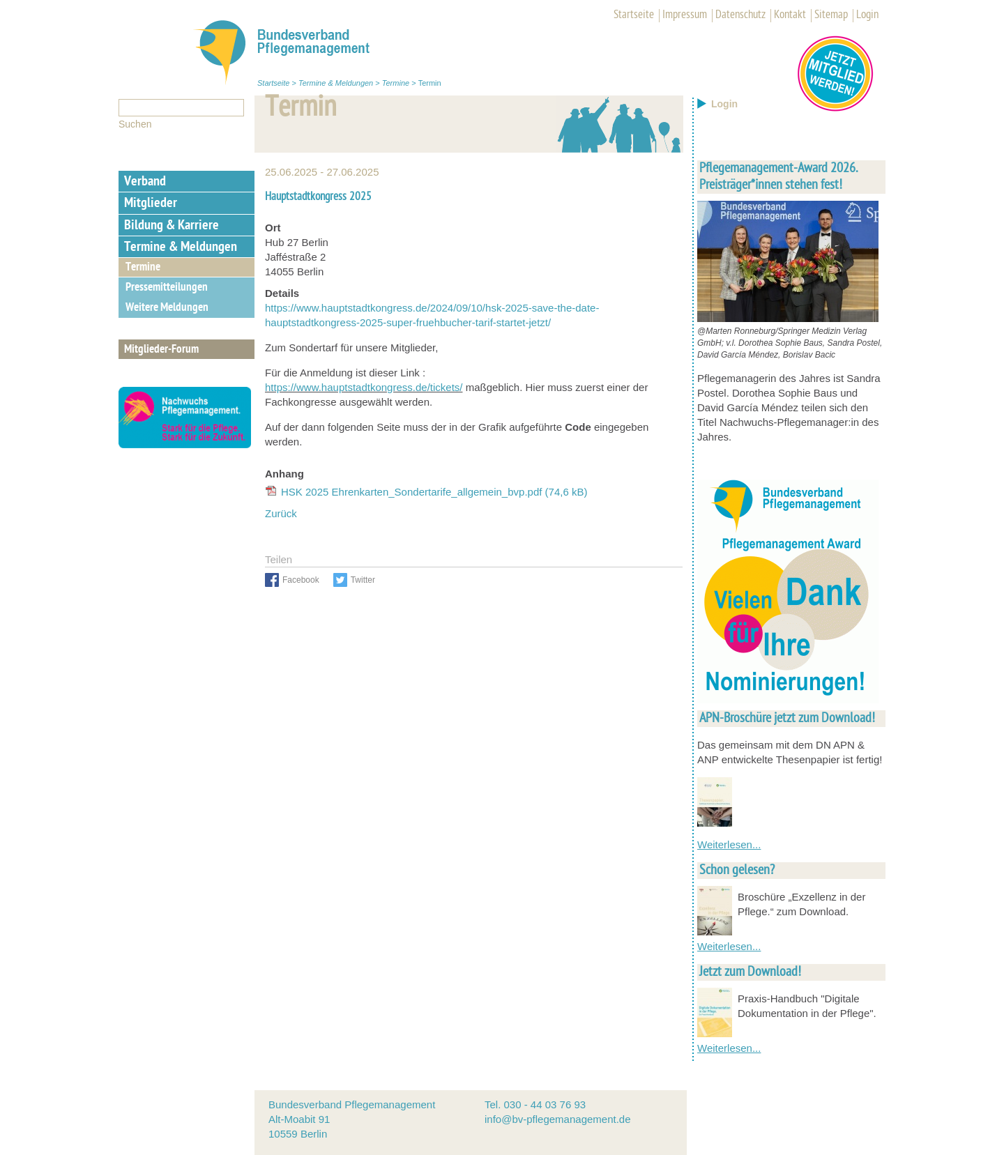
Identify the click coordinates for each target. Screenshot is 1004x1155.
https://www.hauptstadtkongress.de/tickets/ (363, 387)
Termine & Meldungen (335, 83)
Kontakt (790, 15)
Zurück (281, 513)
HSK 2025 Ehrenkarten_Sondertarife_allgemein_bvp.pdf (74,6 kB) (434, 492)
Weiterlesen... (729, 844)
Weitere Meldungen (167, 308)
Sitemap (831, 15)
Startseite (634, 15)
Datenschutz (740, 15)
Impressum (684, 15)
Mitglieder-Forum (161, 350)
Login (867, 15)
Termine (395, 83)
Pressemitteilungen (167, 288)
